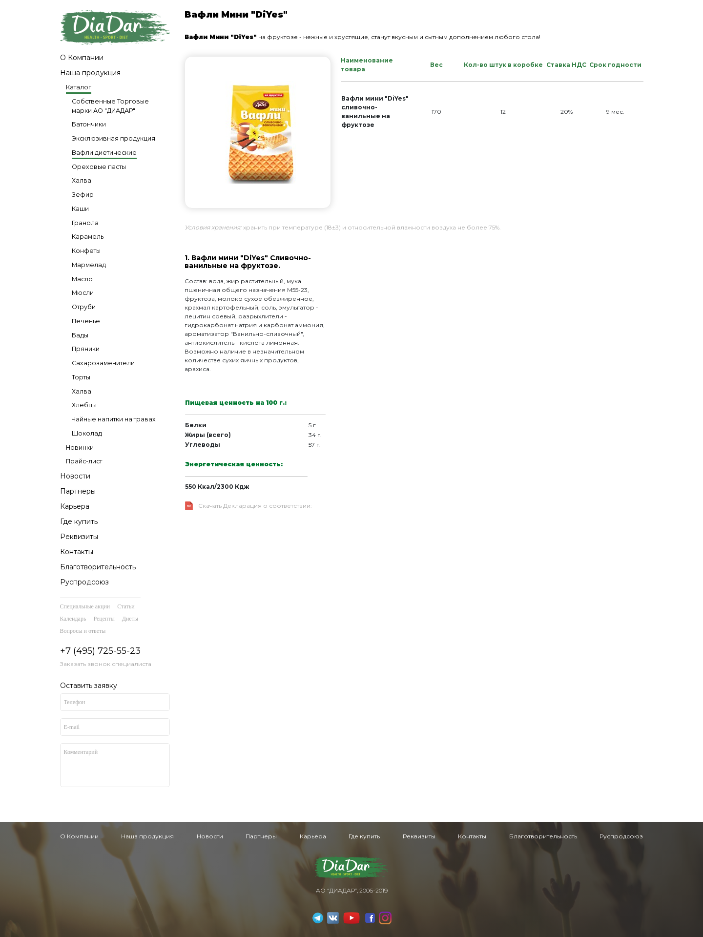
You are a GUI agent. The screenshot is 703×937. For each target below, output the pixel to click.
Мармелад (89, 265)
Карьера (74, 506)
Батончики (89, 124)
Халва (81, 180)
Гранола (85, 223)
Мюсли (83, 292)
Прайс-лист (84, 461)
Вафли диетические (104, 152)
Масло (82, 279)
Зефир (83, 194)
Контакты (76, 551)
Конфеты (86, 250)
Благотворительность (98, 566)
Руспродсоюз (84, 582)
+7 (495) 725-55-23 (100, 650)
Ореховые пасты (99, 166)
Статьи (125, 606)
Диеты (130, 618)
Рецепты (103, 618)
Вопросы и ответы (83, 630)
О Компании (81, 57)
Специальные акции (85, 606)
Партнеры (78, 491)
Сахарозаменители (103, 363)
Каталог (78, 87)
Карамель (87, 236)
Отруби (84, 307)
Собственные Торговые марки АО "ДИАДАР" (110, 106)
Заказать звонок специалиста (105, 663)
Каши (80, 208)
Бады (80, 335)
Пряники (86, 349)
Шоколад (87, 433)
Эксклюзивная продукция (113, 138)
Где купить (79, 521)
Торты (81, 377)
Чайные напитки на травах (114, 419)
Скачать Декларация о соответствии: (255, 505)
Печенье (86, 321)
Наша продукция (90, 72)
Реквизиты (79, 536)
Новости (75, 476)
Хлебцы (84, 405)
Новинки (80, 447)
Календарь (73, 618)
